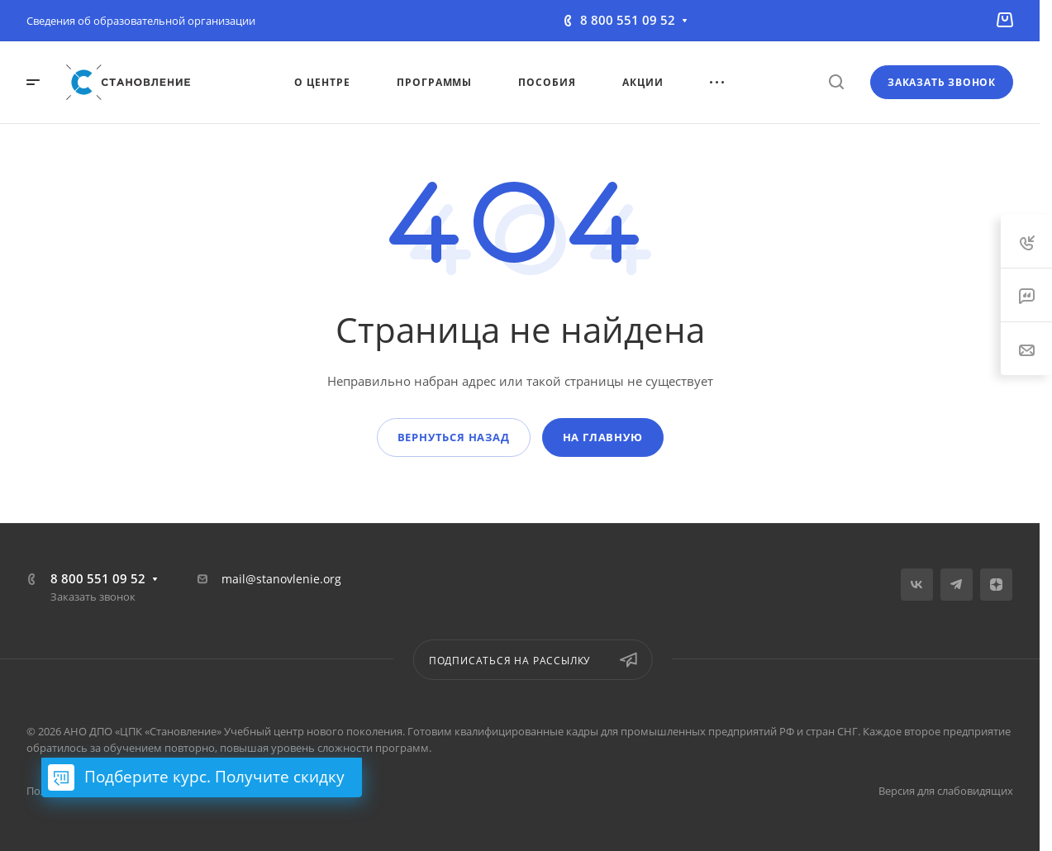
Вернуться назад (453, 437)
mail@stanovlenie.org (281, 579)
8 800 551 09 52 (627, 20)
